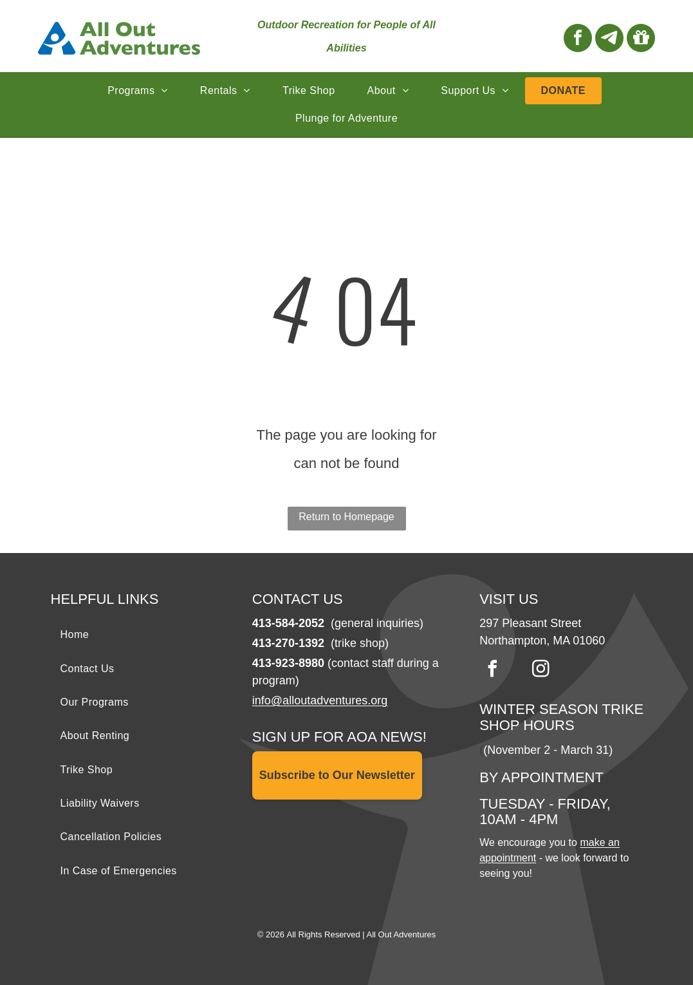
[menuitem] (137, 90)
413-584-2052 (288, 623)
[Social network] (609, 39)
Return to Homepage (346, 516)
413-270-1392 (288, 643)
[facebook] (578, 39)
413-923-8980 (288, 663)
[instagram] (540, 670)
